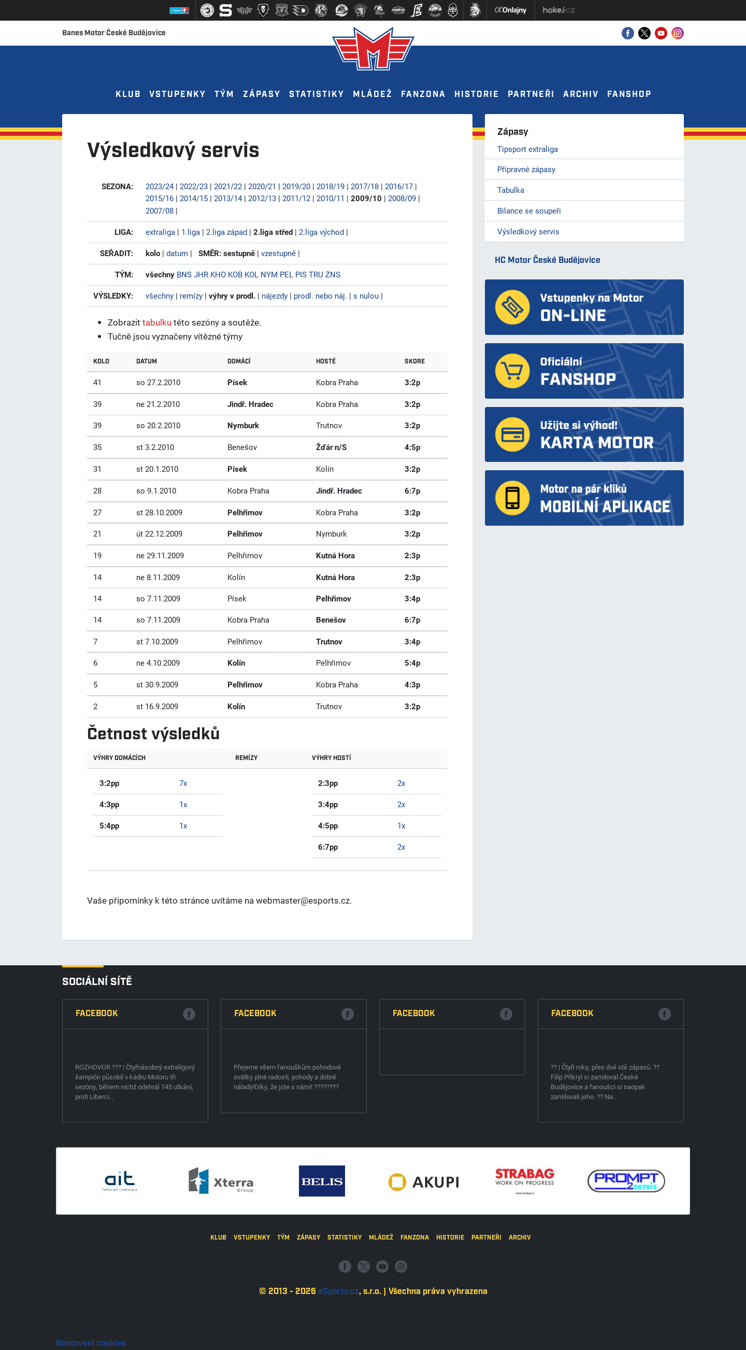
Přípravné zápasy (526, 169)
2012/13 (262, 198)
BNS (184, 274)
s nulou (366, 295)
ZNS (332, 274)
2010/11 (331, 198)
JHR (201, 274)
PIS (301, 274)
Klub (128, 94)
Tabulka (510, 190)
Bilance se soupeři (529, 210)
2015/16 (160, 198)
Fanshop (629, 94)
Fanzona (423, 94)
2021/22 (228, 186)
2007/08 (160, 210)
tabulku (156, 322)
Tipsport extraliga (527, 149)
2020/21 (262, 186)
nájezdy (275, 295)
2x (401, 783)
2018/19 (331, 186)
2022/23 (194, 186)
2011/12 (296, 198)
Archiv (581, 94)
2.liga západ (226, 232)
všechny (160, 295)
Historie (476, 94)
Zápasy (262, 94)
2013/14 (228, 198)
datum (177, 253)
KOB (235, 274)
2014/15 (194, 198)
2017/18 (365, 186)
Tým (224, 94)
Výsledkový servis (528, 231)
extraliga (160, 232)
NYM (269, 274)
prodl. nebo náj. (320, 295)
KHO (218, 274)
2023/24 (160, 186)
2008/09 (402, 198)
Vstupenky (177, 94)
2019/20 (296, 186)
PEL (286, 274)
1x (183, 804)
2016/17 (399, 186)
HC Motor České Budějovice (547, 260)
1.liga (190, 232)
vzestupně (278, 253)
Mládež (373, 94)
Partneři (531, 94)
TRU (316, 274)
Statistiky (317, 94)
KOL (252, 274)
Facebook (97, 1171)
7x (183, 783)
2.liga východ (321, 232)
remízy (191, 295)
